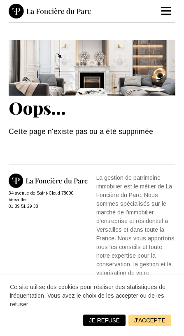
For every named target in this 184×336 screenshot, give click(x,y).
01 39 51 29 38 (23, 206)
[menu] (166, 11)
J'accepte (149, 320)
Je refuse (104, 320)
